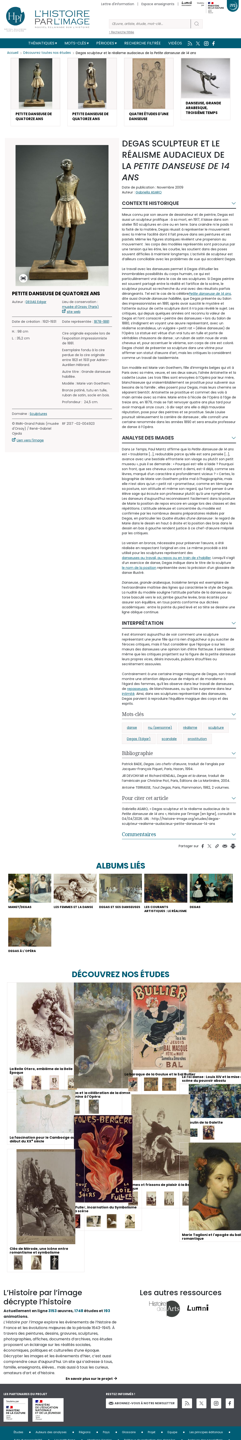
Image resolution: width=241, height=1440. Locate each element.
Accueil (13, 53)
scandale (169, 740)
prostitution (197, 740)
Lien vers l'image (30, 442)
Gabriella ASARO (149, 194)
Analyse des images (148, 439)
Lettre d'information (117, 4)
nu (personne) (160, 729)
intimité (128, 695)
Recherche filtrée (142, 43)
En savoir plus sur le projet (89, 1387)
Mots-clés (75, 43)
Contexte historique (150, 204)
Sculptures (38, 415)
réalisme (190, 729)
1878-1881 (101, 323)
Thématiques (41, 43)
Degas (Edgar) (139, 740)
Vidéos (175, 43)
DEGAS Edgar (36, 303)
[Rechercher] (150, 23)
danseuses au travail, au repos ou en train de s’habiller (166, 559)
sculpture (216, 729)
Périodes (105, 43)
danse (132, 729)
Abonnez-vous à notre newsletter (142, 1412)
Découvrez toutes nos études (48, 53)
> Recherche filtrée (121, 32)
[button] (35, 93)
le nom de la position (139, 569)
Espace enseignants (157, 4)
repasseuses (137, 690)
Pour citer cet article (145, 799)
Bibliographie (137, 754)
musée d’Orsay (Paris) (80, 308)
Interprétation (142, 624)
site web (73, 313)
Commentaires (139, 836)
